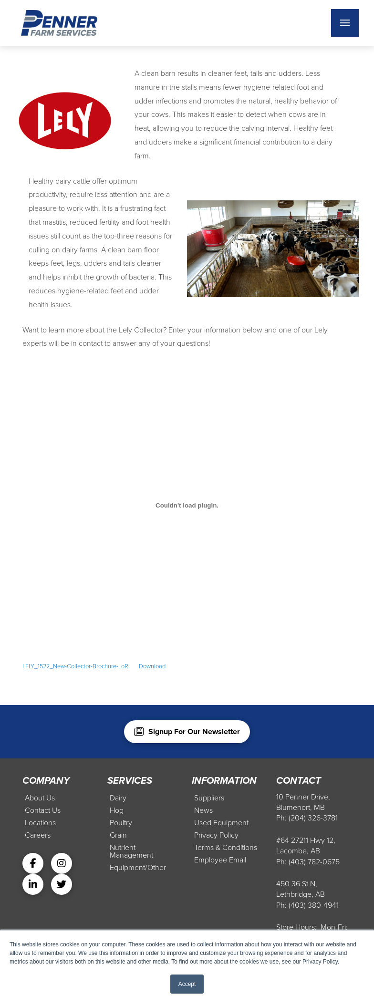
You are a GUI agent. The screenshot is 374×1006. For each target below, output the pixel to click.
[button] (345, 23)
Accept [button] (187, 984)
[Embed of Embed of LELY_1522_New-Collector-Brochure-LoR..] (187, 505)
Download (152, 666)
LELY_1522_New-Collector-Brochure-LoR (75, 666)
